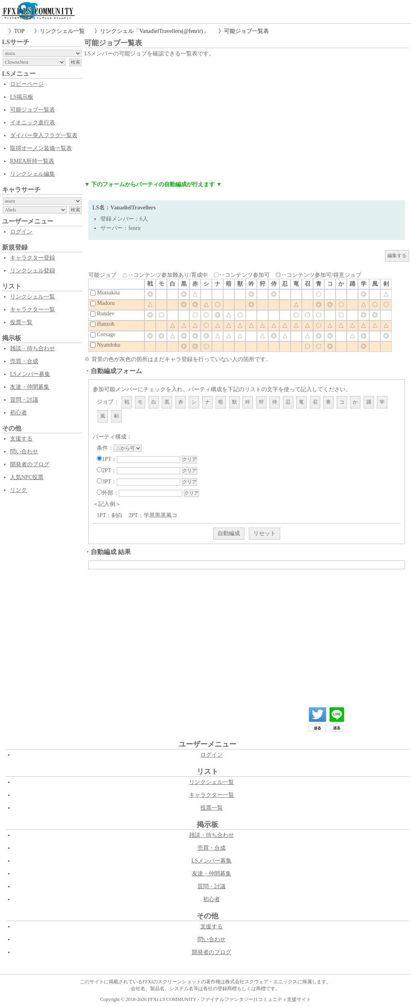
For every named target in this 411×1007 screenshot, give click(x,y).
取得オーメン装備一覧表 (41, 148)
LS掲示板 (21, 97)
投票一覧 (21, 322)
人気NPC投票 (26, 477)
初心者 (18, 413)
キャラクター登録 (32, 258)
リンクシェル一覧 (62, 31)
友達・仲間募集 (29, 387)
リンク (18, 490)
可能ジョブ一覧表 (246, 31)
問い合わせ (24, 452)
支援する (21, 439)
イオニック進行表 (32, 123)
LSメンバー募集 (30, 374)
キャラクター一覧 (32, 310)
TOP (19, 31)
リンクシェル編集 (32, 174)
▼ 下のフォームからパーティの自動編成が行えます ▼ (153, 184)
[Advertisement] (246, 119)
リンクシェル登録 (32, 271)
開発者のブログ (29, 464)
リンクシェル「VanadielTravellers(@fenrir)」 (154, 31)
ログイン (21, 232)
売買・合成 (24, 361)
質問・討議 (24, 400)
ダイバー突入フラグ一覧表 (43, 135)
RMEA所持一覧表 (32, 161)
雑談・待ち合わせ (32, 348)
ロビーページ (27, 84)
